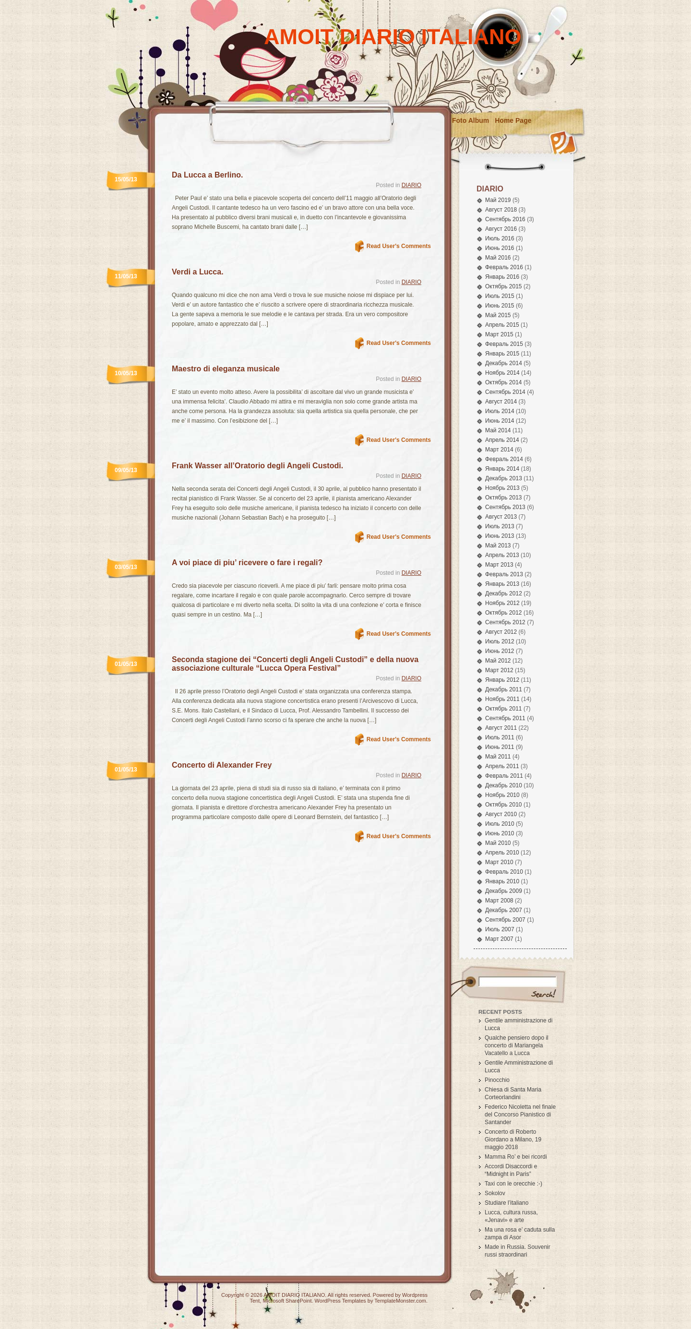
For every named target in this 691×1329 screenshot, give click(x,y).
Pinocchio (497, 1080)
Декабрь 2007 (503, 910)
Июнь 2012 (499, 651)
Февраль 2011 (504, 775)
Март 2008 (499, 900)
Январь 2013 (502, 584)
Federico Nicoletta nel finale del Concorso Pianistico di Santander (520, 1115)
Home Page (513, 120)
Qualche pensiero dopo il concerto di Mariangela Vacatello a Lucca (516, 1045)
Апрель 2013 (502, 555)
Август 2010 (501, 814)
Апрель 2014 (502, 440)
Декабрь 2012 (503, 593)
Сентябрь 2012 (505, 622)
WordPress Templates (340, 1301)
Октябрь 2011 (503, 708)
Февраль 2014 (504, 459)
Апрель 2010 (502, 852)
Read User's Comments (399, 246)
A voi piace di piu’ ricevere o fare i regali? (247, 562)
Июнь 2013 (499, 536)
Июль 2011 (499, 737)
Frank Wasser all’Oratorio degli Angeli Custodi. (257, 466)
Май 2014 (498, 430)
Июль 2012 (499, 641)
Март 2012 (499, 670)
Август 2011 (501, 727)
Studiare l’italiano (506, 1202)
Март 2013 (499, 564)
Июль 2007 (499, 929)
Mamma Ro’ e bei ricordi (516, 1156)
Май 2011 (498, 756)
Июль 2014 (499, 411)
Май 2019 (498, 200)
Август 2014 (501, 401)
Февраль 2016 (504, 267)
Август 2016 (501, 228)
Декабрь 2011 (503, 689)
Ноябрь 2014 (502, 372)
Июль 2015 (499, 296)
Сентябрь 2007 (505, 919)
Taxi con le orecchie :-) (513, 1183)
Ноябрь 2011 (502, 699)
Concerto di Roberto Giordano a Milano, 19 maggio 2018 (513, 1139)
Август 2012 (501, 632)
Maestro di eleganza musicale (226, 369)
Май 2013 (498, 545)
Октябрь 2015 (503, 286)
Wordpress (415, 1295)
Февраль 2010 (504, 871)
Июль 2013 (499, 526)
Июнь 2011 (499, 747)
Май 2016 (498, 257)
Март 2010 (499, 862)
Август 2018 (501, 209)
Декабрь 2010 (503, 785)
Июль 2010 (499, 823)
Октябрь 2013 (503, 497)
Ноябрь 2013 (502, 488)
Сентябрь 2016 (505, 219)
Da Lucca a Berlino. (207, 175)
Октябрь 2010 (503, 804)
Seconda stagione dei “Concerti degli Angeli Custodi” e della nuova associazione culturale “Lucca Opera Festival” (295, 663)
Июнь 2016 (499, 248)
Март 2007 (499, 939)
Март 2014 (499, 449)
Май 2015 (498, 315)
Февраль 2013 (504, 574)
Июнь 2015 (499, 305)
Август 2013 (501, 516)
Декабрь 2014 (503, 363)
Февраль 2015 (504, 344)
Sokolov (495, 1193)
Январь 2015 (502, 353)
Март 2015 (499, 334)
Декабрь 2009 (503, 891)
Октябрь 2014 (503, 382)
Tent (255, 1301)
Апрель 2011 (502, 766)
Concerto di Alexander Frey (222, 765)
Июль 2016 (499, 238)
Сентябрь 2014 (505, 392)
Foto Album (470, 120)
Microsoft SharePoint (286, 1301)
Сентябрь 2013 (505, 507)
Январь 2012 (502, 679)
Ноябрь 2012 (502, 603)
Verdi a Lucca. (198, 272)
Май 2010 (498, 843)
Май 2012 (498, 660)
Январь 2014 (502, 468)
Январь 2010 (502, 881)
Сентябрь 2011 (505, 718)
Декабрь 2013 (503, 478)
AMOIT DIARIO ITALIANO (393, 36)
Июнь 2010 (499, 833)
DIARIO (411, 185)
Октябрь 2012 (503, 612)
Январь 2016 (502, 276)
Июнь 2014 (499, 420)
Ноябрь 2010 (502, 795)
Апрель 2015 (502, 324)
